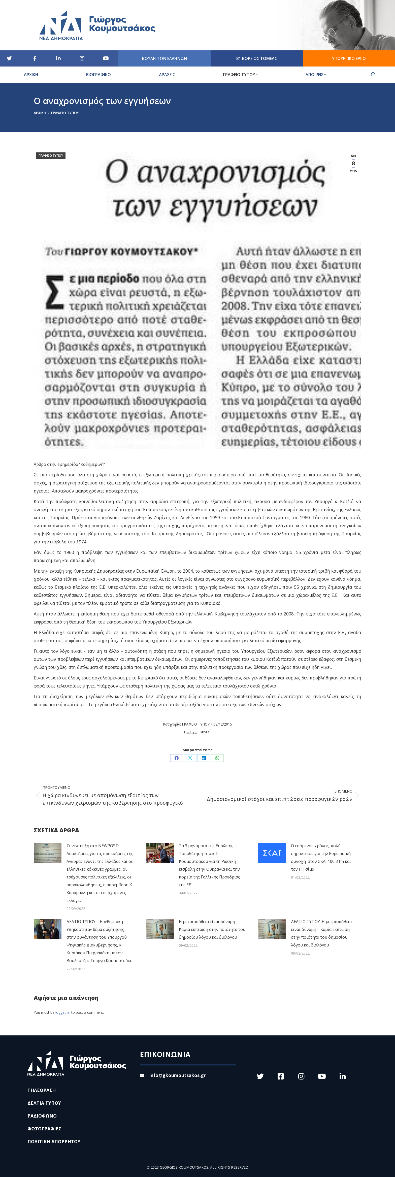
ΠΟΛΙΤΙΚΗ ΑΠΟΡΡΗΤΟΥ (53, 1141)
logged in (62, 1012)
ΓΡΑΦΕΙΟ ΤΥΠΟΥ (51, 155)
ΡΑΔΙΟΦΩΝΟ (42, 1116)
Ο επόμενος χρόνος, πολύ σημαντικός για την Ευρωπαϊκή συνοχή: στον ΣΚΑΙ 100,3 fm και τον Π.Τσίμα (321, 857)
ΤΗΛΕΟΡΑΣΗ (41, 1090)
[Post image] (47, 853)
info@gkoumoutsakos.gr (173, 1075)
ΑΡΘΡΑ (204, 732)
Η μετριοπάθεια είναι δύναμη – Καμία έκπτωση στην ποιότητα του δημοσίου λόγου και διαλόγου (212, 929)
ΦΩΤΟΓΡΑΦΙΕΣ (44, 1129)
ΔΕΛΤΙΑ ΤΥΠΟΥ (44, 1103)
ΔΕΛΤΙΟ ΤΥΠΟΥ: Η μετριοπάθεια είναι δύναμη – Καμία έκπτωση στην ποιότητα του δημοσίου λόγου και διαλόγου (321, 933)
